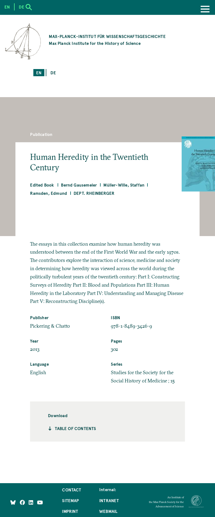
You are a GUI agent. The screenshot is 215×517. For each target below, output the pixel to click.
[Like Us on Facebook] (23, 502)
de (53, 72)
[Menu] (205, 9)
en (39, 72)
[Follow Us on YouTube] (40, 502)
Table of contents (75, 428)
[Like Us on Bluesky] (13, 502)
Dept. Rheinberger (94, 193)
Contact (71, 490)
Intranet (109, 500)
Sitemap (70, 500)
